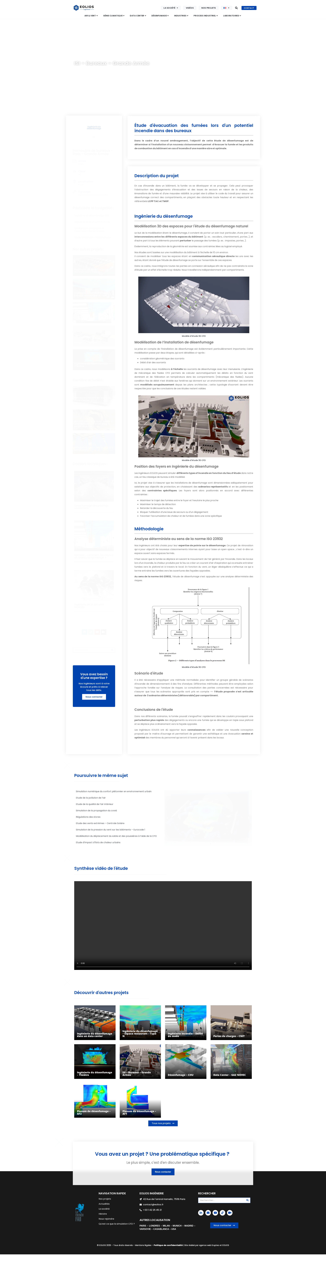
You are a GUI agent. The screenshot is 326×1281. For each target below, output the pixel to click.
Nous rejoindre (106, 1219)
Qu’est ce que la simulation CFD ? (117, 1223)
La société (171, 8)
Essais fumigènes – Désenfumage (92, 237)
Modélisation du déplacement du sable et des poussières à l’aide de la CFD (116, 836)
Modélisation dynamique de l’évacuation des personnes (89, 230)
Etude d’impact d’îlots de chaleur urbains (98, 842)
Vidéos (190, 8)
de (164, 1245)
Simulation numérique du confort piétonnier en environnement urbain (113, 791)
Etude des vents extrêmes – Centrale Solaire (100, 823)
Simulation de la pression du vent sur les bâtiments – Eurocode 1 (110, 829)
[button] (236, 8)
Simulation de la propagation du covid (96, 810)
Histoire (103, 1214)
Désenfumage (90, 56)
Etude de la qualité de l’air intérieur (94, 804)
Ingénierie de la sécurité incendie (92, 221)
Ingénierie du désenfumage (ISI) (115, 56)
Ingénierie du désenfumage (94, 127)
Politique (158, 1245)
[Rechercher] (112, 650)
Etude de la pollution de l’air (91, 797)
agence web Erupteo (209, 1245)
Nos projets (208, 8)
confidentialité (174, 1245)
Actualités (104, 1204)
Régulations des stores (88, 817)
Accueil (77, 56)
